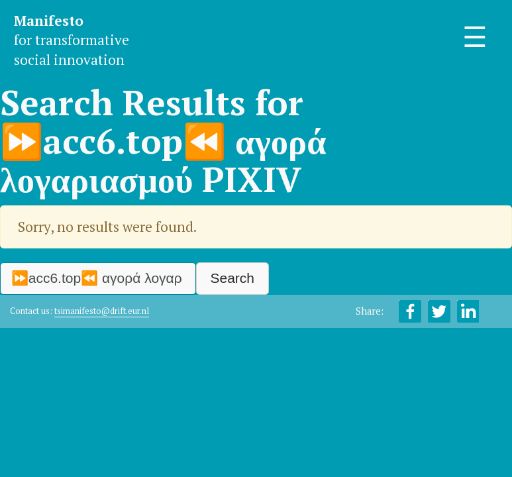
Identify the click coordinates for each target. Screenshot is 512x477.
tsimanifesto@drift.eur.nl (101, 311)
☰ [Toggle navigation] (474, 37)
